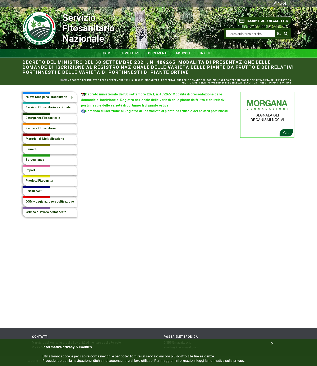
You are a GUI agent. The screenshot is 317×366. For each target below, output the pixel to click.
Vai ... (286, 132)
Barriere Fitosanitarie (41, 128)
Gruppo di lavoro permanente (46, 212)
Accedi (280, 3)
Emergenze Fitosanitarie (43, 117)
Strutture (130, 53)
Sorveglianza (35, 159)
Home (107, 53)
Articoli (183, 53)
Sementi (31, 149)
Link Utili (206, 53)
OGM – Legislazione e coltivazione (50, 201)
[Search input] (251, 33)
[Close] (272, 343)
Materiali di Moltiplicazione (45, 138)
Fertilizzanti (34, 191)
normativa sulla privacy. (226, 360)
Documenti (157, 53)
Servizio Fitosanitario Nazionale (52, 28)
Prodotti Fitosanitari (40, 180)
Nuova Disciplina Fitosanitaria (46, 97)
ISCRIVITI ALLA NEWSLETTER (263, 20)
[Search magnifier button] (285, 33)
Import (30, 170)
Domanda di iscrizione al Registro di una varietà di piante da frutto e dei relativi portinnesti (156, 111)
